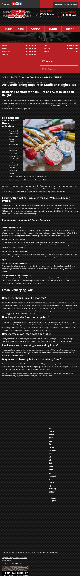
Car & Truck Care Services (11, 563)
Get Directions (49, 69)
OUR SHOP (8, 29)
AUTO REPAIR (35, 29)
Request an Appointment (65, 5)
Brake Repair (6, 560)
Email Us (47, 61)
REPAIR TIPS (53, 29)
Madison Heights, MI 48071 (37, 82)
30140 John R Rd (20, 82)
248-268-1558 (69, 15)
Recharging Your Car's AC (12, 228)
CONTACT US (70, 29)
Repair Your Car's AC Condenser (14, 251)
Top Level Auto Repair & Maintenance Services (35, 77)
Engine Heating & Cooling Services (14, 558)
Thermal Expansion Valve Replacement (17, 275)
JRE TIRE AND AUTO (9, 77)
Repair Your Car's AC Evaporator (15, 263)
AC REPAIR (58, 77)
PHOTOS (21, 29)
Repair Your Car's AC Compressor (15, 239)
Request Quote (54, 499)
